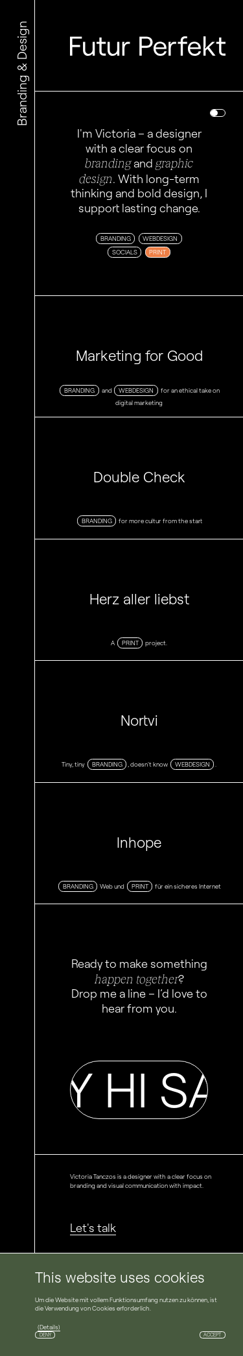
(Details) (49, 1327)
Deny (45, 1335)
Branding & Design (22, 73)
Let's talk (93, 1228)
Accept (212, 1335)
